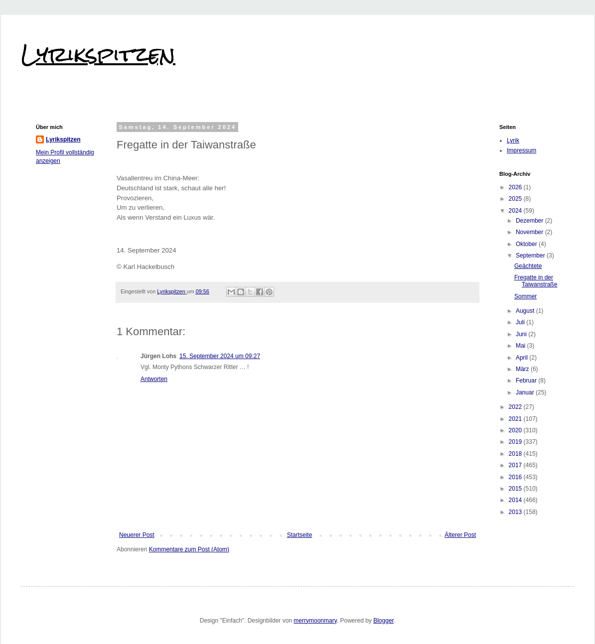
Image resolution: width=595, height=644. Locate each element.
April (522, 357)
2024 (516, 210)
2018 (516, 453)
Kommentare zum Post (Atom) (189, 549)
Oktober (527, 244)
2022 (516, 406)
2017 (516, 465)
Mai (521, 345)
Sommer (525, 296)
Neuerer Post (136, 534)
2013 (516, 512)
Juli (521, 322)
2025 (516, 198)
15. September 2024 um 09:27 (219, 356)
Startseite (299, 534)
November (530, 232)
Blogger (383, 620)
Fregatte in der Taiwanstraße (535, 281)
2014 (516, 500)
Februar (527, 380)
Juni (522, 334)
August (526, 310)
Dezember (530, 220)
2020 (516, 430)
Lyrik (513, 140)
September (531, 255)
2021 (516, 418)
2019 (516, 441)
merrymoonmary (315, 620)
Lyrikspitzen (98, 54)
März (523, 369)
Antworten (154, 379)
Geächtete (528, 265)
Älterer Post (460, 534)
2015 (516, 488)
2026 (516, 187)
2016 (516, 477)
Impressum (521, 150)
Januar (526, 392)
